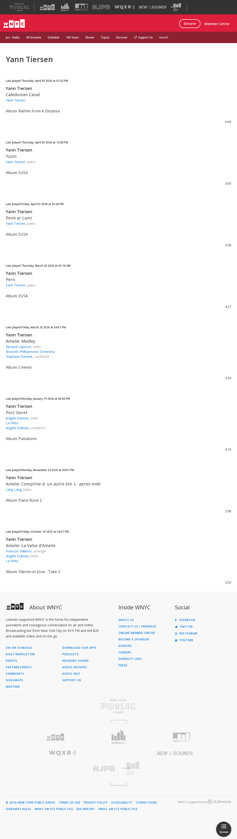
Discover (122, 37)
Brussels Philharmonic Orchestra (30, 351)
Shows (89, 37)
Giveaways (14, 680)
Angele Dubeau (17, 418)
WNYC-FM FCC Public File (54, 809)
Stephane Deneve (19, 356)
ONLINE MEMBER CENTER (136, 633)
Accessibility (121, 802)
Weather (13, 686)
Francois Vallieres (19, 551)
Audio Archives (74, 667)
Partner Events (19, 667)
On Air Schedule (19, 647)
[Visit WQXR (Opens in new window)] (124, 7)
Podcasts (70, 654)
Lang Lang (14, 489)
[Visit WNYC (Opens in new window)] (47, 7)
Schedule (53, 37)
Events (11, 660)
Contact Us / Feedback (137, 626)
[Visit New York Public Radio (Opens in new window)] (118, 706)
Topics (105, 37)
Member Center (217, 24)
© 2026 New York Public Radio (30, 802)
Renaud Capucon (18, 347)
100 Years (72, 37)
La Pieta (12, 423)
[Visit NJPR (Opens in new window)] (101, 7)
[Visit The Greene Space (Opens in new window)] (176, 7)
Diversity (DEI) (130, 659)
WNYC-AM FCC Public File (118, 809)
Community (15, 673)
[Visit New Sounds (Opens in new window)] (152, 7)
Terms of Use (69, 802)
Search (163, 37)
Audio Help (71, 673)
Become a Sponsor (133, 639)
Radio (16, 37)
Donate (190, 23)
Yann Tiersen (19, 88)
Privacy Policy (96, 802)
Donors (125, 646)
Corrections (146, 802)
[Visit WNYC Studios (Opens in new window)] (81, 7)
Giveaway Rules (18, 809)
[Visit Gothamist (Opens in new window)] (65, 7)
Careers (124, 652)
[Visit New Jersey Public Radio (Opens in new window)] (62, 769)
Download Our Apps (79, 647)
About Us (126, 620)
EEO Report (86, 809)
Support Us (143, 37)
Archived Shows (75, 660)
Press (123, 665)
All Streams (33, 37)
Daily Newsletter (20, 654)
